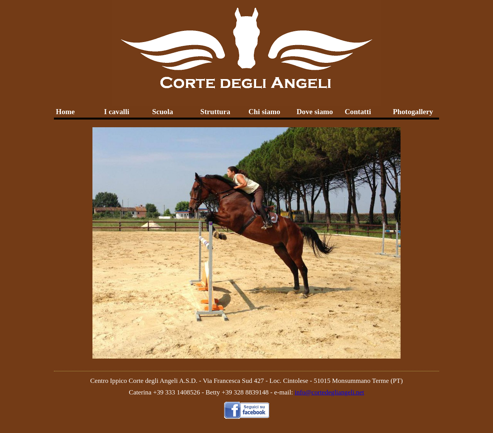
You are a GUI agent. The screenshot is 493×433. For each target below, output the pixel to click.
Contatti (358, 112)
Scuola (162, 112)
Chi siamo (264, 112)
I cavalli (116, 112)
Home (65, 112)
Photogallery (413, 112)
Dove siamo (315, 112)
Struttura (215, 112)
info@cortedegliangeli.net (329, 392)
